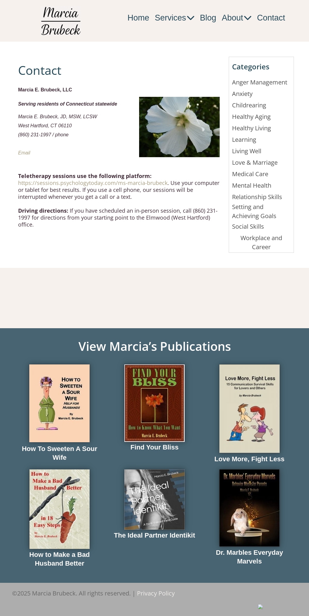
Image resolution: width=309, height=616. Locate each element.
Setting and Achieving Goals (254, 211)
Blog (208, 17)
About (236, 18)
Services (174, 18)
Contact (271, 17)
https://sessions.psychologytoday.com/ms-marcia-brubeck (92, 182)
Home (138, 17)
